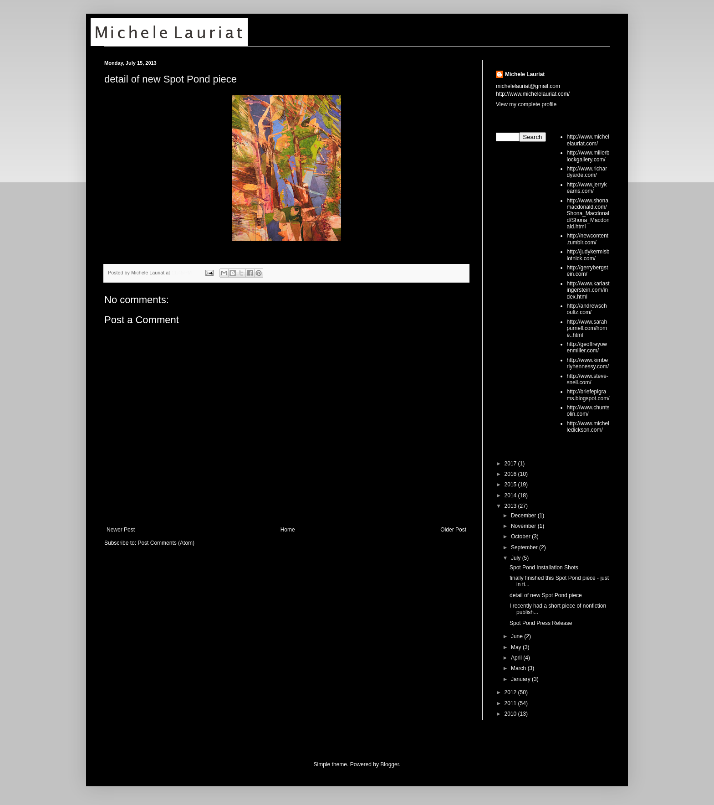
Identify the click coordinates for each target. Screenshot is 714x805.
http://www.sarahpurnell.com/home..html (587, 328)
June (517, 636)
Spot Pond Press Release (541, 623)
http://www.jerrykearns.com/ (587, 187)
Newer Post (121, 529)
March (519, 668)
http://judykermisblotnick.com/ (588, 254)
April (517, 658)
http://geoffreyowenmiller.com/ (587, 347)
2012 (511, 692)
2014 (511, 495)
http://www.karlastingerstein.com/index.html (588, 290)
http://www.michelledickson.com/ (588, 426)
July (516, 558)
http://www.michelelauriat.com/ (588, 140)
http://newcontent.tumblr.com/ (587, 238)
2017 (511, 463)
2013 (511, 506)
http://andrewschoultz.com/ (587, 309)
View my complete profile (526, 104)
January (521, 679)
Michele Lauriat (525, 74)
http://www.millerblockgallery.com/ (588, 156)
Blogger (389, 764)
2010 (511, 714)
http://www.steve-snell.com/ (587, 379)
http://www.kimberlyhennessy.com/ (588, 363)
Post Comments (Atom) (166, 543)
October (521, 536)
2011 (511, 703)
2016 (511, 474)
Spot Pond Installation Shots (544, 567)
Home (287, 529)
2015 (511, 484)
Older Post (453, 529)
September (525, 547)
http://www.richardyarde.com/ (587, 171)
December (524, 515)
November (524, 526)
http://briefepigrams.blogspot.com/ (588, 394)
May (517, 647)
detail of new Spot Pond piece (170, 79)
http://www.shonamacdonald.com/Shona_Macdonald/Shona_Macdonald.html (588, 213)
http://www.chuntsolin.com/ (588, 410)
